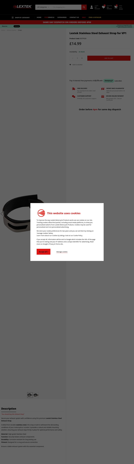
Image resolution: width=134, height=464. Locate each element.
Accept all (43, 252)
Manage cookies (61, 252)
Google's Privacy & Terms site (53, 244)
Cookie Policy (77, 235)
